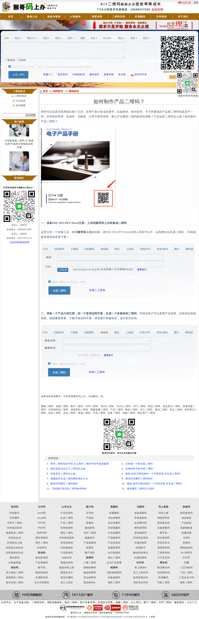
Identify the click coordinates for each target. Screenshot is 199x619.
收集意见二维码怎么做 (63, 473)
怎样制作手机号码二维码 (139, 468)
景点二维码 (176, 409)
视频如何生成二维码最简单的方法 (69, 478)
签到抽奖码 (140, 532)
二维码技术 (57, 91)
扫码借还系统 (140, 537)
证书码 (90, 513)
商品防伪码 (41, 557)
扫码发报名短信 (14, 552)
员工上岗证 (67, 582)
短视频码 (114, 513)
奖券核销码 (67, 527)
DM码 (186, 537)
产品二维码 (116, 409)
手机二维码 (99, 413)
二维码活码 (118, 16)
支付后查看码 (41, 582)
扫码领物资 (67, 547)
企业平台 (6, 602)
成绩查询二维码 (79, 409)
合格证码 (67, 557)
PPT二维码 (139, 406)
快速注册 (184, 2)
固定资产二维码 (147, 413)
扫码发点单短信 (14, 547)
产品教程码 (114, 537)
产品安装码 (114, 542)
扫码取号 (141, 547)
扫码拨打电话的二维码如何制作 (69, 488)
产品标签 (187, 522)
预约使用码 (140, 527)
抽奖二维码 (186, 582)
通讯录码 (15, 557)
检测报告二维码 (14, 577)
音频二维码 (62, 406)
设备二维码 (114, 413)
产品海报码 (90, 542)
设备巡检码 (140, 513)
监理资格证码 (140, 577)
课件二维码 (41, 542)
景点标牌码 (90, 577)
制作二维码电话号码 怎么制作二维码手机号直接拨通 (80, 463)
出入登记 (136, 602)
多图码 (90, 547)
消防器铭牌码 (114, 572)
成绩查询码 (163, 547)
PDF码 (42, 527)
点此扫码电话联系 (20, 242)
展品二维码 (161, 409)
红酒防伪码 (41, 577)
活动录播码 (114, 517)
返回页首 (192, 602)
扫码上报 (163, 513)
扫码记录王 (163, 542)
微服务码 (90, 537)
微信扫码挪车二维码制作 (139, 478)
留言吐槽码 (67, 577)
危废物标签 (186, 527)
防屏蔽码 (163, 577)
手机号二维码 (14, 522)
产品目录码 (67, 513)
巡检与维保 (54, 16)
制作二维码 (71, 602)
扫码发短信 (14, 537)
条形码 (186, 542)
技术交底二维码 (14, 582)
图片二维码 (77, 406)
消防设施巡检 (54, 602)
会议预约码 (140, 522)
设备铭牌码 (114, 577)
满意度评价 (163, 517)
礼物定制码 (140, 542)
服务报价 (179, 602)
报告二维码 (67, 532)
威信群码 (90, 527)
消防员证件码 (140, 582)
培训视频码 (114, 527)
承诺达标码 (67, 542)
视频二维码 (47, 406)
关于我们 (183, 16)
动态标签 (187, 517)
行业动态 (21, 100)
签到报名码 (163, 522)
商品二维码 (131, 409)
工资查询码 (163, 552)
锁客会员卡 (67, 572)
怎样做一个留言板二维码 (139, 463)
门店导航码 (186, 567)
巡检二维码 (129, 413)
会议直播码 (114, 522)
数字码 (41, 567)
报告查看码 (41, 537)
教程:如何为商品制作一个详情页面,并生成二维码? (153, 473)
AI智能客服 (14, 562)
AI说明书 (42, 547)
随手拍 (163, 532)
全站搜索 (21, 105)
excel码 (41, 517)
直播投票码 (114, 547)
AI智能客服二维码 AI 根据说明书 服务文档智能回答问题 (19, 144)
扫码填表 (161, 16)
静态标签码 (186, 513)
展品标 (89, 582)
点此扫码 (157, 9)
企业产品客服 (114, 562)
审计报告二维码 (14, 572)
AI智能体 (75, 16)
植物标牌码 (90, 567)
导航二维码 (163, 582)
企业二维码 (69, 413)
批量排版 (187, 532)
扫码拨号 (15, 513)
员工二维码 (146, 409)
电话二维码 (154, 406)
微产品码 (90, 552)
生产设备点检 (21, 602)
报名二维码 (54, 413)
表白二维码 (114, 557)
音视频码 (140, 16)
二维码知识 (20, 96)
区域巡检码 (140, 517)
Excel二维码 (124, 406)
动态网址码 (163, 572)
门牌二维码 (90, 562)
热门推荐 (19, 121)
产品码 (90, 517)
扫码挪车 (15, 517)
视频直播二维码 (99, 409)
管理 (153, 617)
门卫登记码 (163, 557)
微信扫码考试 (140, 552)
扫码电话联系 (14, 527)
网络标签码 (186, 547)
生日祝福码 (114, 552)
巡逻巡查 (97, 16)
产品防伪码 (67, 552)
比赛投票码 (140, 557)
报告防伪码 (41, 572)
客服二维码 (84, 413)
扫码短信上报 (14, 542)
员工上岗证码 (140, 572)
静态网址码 (163, 567)
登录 (196, 2)
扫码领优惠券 (66, 537)
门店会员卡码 (186, 577)
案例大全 (32, 16)
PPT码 (41, 522)
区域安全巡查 (105, 602)
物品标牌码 (90, 572)
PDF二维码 (92, 406)
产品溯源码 (41, 562)
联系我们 (19, 178)
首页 (10, 16)
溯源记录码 (67, 562)
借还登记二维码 (171, 406)
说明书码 (42, 532)
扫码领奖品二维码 (58, 409)
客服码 (90, 522)
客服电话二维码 (14, 532)
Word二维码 (107, 406)
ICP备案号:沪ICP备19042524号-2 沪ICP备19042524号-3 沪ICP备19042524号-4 (107, 617)
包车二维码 (90, 532)
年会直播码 (114, 532)
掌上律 (138, 567)
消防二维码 (114, 582)
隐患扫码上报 (66, 567)
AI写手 (186, 557)
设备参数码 (163, 527)
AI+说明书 (186, 552)
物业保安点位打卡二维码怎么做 (68, 468)
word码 (42, 513)
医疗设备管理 (87, 602)
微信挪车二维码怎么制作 (140, 488)
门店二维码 (186, 572)
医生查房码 (163, 537)
